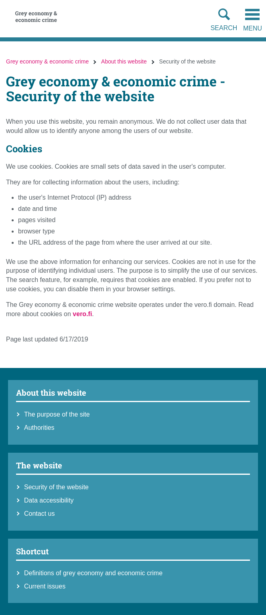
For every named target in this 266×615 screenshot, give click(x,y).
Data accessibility (49, 500)
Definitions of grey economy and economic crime (93, 573)
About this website (124, 61)
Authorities (39, 427)
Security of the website (56, 487)
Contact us (39, 513)
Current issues (44, 586)
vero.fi (82, 314)
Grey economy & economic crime (47, 61)
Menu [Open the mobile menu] (252, 20)
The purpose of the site (57, 414)
